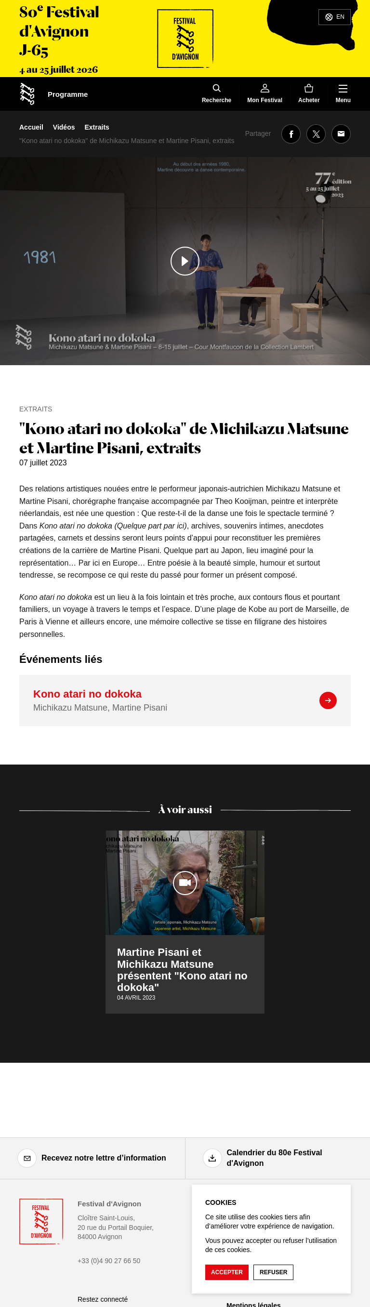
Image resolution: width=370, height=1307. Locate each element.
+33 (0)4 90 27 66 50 (109, 1261)
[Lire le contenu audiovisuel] (185, 261)
